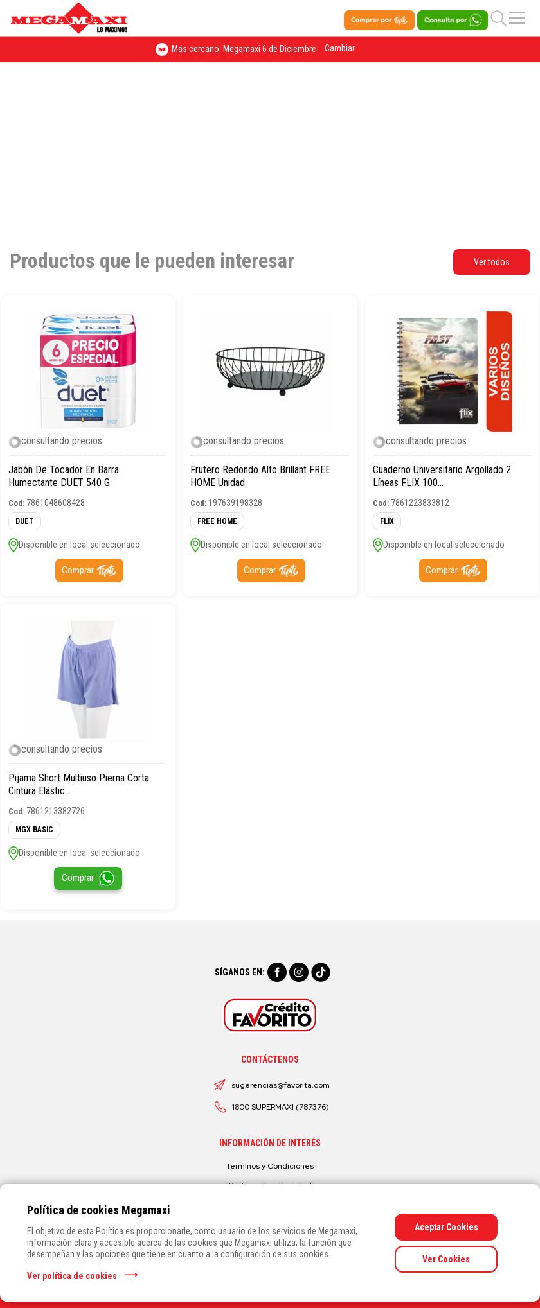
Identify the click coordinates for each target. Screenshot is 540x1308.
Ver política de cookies (72, 1276)
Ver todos (492, 262)
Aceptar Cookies (446, 1227)
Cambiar (340, 48)
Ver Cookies (446, 1259)
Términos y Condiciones (270, 1166)
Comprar (78, 570)
